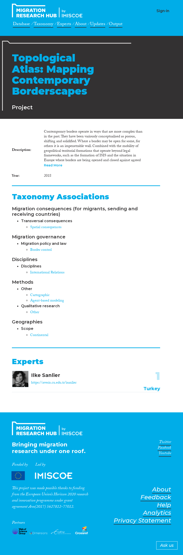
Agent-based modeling (47, 301)
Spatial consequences (46, 227)
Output (115, 25)
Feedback (155, 497)
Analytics (157, 512)
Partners (45, 475)
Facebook (164, 448)
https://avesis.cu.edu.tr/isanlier (53, 383)
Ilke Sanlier (45, 375)
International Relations (47, 273)
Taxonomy (43, 25)
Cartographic (40, 295)
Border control (41, 250)
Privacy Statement (142, 520)
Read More (53, 165)
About (80, 25)
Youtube (165, 454)
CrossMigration (48, 10)
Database (21, 25)
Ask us (167, 545)
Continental (39, 335)
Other (34, 313)
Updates (97, 25)
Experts (64, 25)
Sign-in (162, 11)
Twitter (165, 443)
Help (164, 505)
